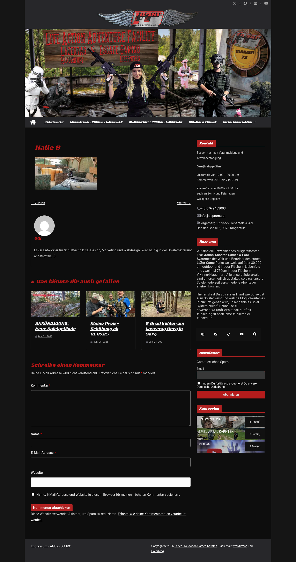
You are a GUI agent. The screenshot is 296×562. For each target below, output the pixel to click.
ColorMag (157, 551)
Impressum (39, 546)
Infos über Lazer (237, 122)
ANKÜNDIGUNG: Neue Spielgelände (55, 326)
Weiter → (184, 203)
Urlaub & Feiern (202, 122)
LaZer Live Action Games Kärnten (196, 546)
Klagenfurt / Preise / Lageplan (155, 122)
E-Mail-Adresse (43, 453)
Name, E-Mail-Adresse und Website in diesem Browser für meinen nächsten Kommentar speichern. (108, 495)
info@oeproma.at (212, 216)
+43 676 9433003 (213, 208)
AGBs (54, 546)
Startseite (53, 122)
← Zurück (38, 203)
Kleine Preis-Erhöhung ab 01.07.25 (104, 329)
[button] (254, 122)
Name (36, 434)
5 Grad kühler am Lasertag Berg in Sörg (165, 329)
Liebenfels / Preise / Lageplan (96, 122)
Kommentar (40, 385)
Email (200, 368)
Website (37, 473)
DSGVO (66, 546)
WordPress (240, 546)
